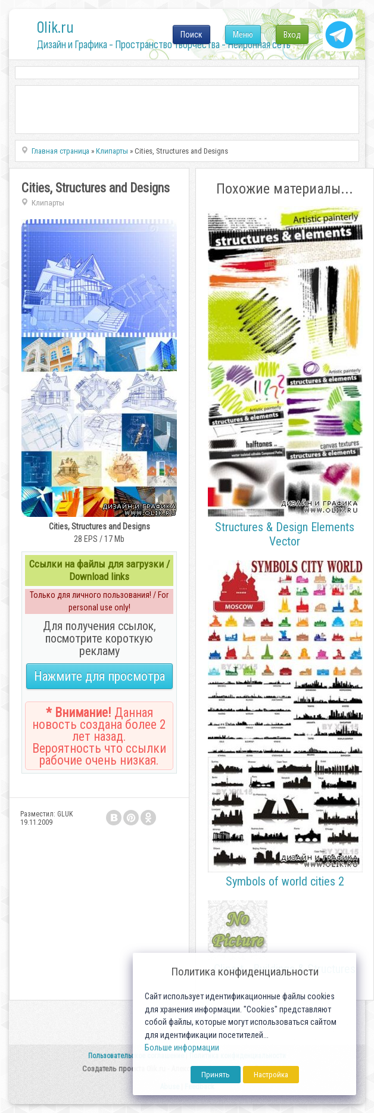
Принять (215, 1074)
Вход (292, 34)
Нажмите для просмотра (99, 676)
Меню (243, 34)
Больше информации (182, 1048)
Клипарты (48, 202)
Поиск (191, 34)
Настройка (271, 1074)
